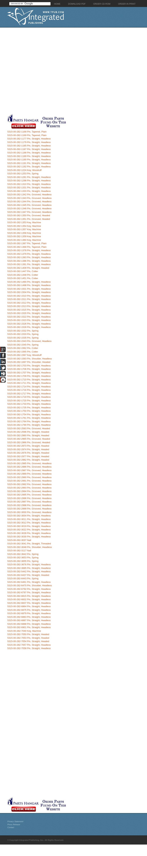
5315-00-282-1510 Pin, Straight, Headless (29, 295)
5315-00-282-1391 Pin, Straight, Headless (29, 264)
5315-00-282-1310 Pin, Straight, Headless (29, 184)
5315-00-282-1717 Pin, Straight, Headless (29, 393)
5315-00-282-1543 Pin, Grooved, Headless (29, 341)
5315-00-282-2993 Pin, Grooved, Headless (29, 487)
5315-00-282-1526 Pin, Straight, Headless (29, 323)
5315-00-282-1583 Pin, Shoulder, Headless (29, 358)
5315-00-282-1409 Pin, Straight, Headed (28, 268)
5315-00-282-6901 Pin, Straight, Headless (29, 627)
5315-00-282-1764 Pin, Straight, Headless (29, 421)
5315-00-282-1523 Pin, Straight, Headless (29, 320)
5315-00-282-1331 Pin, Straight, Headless (29, 187)
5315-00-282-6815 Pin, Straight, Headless (29, 596)
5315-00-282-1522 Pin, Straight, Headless (29, 316)
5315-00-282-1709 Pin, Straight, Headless (29, 376)
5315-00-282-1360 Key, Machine (24, 240)
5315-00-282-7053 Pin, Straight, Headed (28, 638)
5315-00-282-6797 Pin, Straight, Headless (29, 592)
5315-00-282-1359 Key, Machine (24, 236)
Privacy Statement (15, 821)
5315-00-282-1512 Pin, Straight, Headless (29, 302)
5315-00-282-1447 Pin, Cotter (22, 271)
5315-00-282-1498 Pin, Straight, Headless (29, 285)
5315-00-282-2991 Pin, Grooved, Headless (29, 480)
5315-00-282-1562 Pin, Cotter (22, 348)
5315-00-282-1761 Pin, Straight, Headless (29, 418)
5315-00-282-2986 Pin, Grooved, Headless (29, 466)
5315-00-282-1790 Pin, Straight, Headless (29, 425)
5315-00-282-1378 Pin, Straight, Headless (29, 250)
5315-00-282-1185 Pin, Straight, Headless (29, 145)
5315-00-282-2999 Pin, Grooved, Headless (29, 508)
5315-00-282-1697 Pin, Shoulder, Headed (28, 362)
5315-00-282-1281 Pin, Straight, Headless (29, 177)
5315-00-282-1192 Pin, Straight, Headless (29, 166)
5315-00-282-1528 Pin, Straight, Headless (29, 327)
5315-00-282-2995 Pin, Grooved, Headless (29, 494)
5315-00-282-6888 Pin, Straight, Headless (29, 624)
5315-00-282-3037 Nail (19, 540)
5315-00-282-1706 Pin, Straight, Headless (29, 369)
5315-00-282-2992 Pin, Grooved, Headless (29, 484)
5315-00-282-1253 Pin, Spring (22, 173)
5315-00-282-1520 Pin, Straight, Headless (29, 313)
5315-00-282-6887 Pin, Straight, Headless (29, 620)
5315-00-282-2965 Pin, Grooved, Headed (28, 438)
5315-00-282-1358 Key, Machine (24, 233)
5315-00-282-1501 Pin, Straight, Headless (29, 288)
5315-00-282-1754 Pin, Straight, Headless (29, 414)
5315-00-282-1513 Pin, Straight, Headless (29, 306)
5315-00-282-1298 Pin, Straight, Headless (29, 180)
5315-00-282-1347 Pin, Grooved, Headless (29, 212)
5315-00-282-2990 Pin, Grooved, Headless (29, 477)
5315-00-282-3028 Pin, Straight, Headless (29, 533)
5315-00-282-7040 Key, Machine (24, 631)
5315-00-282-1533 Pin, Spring (22, 334)
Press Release (13, 824)
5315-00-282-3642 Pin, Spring (22, 554)
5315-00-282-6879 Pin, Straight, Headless (29, 613)
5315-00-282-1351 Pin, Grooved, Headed (28, 219)
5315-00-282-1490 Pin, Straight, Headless (29, 282)
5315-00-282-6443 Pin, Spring (22, 578)
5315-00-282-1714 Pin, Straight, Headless (29, 386)
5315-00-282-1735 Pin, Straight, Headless (29, 407)
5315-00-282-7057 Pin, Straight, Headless (29, 645)
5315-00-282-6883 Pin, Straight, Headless (29, 617)
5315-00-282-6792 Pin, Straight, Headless (29, 589)
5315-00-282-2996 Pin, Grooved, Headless (29, 498)
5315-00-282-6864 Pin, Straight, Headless (29, 606)
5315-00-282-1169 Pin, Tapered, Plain (26, 135)
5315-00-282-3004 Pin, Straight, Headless (29, 515)
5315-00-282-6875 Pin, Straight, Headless (29, 610)
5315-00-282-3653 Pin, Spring (22, 557)
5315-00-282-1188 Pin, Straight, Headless (29, 152)
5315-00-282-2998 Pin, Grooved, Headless (29, 505)
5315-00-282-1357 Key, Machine (24, 229)
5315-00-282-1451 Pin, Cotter (22, 278)
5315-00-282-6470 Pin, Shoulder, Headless (29, 585)
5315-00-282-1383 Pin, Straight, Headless (29, 257)
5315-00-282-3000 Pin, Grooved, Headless (29, 512)
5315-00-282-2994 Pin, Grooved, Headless (29, 491)
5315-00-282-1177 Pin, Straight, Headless (29, 138)
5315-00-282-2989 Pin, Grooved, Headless (29, 473)
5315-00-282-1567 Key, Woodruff (24, 355)
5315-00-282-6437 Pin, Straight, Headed (28, 575)
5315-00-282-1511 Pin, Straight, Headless (29, 299)
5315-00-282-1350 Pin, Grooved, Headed (28, 215)
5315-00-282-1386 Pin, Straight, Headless (29, 261)
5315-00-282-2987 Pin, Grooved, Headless (29, 470)
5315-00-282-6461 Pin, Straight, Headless (29, 582)
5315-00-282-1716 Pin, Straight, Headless (29, 390)
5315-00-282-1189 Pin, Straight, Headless (29, 156)
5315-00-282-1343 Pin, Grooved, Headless (29, 198)
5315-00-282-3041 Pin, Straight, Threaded (29, 543)
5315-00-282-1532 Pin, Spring (22, 330)
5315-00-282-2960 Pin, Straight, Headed (28, 435)
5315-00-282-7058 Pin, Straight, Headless (29, 648)
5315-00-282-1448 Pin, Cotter (22, 275)
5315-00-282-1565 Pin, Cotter (22, 351)
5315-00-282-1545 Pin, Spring (22, 344)
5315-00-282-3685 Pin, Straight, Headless (29, 568)
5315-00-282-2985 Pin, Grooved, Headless (29, 463)
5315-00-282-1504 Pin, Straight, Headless (29, 292)
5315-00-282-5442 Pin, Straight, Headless (29, 571)
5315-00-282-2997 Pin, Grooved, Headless (29, 501)
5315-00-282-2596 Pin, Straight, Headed (28, 432)
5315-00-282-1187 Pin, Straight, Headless (29, 149)
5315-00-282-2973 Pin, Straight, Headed (28, 445)
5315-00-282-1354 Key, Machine (24, 226)
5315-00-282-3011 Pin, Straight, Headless (29, 519)
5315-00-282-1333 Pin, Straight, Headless (29, 191)
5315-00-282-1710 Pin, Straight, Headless (29, 379)
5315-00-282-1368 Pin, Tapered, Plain (26, 247)
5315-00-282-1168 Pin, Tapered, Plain (26, 131)
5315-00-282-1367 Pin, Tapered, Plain (26, 243)
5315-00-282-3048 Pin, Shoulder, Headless (29, 547)
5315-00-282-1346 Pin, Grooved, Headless (29, 208)
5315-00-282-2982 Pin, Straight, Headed (28, 459)
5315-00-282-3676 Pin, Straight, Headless (29, 564)
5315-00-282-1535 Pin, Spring (22, 337)
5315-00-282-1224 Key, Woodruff (24, 170)
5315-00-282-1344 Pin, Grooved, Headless (29, 201)
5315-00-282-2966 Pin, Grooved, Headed (28, 442)
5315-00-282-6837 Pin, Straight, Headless (29, 603)
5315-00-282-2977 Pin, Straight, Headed (28, 456)
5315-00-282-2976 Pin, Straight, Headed (28, 452)
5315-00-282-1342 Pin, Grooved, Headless (29, 194)
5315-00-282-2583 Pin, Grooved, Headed (28, 428)
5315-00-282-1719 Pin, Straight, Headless (29, 397)
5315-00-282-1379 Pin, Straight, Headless (29, 254)
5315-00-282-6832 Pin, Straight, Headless (29, 599)
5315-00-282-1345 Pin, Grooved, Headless (29, 205)
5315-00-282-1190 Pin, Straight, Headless (29, 159)
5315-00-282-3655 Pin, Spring (22, 561)
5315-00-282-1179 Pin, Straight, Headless (29, 142)
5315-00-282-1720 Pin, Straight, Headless (29, 400)
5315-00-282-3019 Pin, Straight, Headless (29, 526)
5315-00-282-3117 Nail (19, 550)
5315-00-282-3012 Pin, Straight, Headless (29, 522)
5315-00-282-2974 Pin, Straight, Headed (28, 449)
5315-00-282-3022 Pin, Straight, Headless (29, 529)
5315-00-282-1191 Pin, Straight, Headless (29, 163)
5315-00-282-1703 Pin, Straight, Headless (29, 365)
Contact (10, 827)
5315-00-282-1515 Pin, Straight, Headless (29, 309)
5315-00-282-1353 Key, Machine (24, 222)
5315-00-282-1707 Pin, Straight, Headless (29, 372)
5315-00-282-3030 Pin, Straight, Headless (29, 536)
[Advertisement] (43, 71)
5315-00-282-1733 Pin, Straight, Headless (29, 404)
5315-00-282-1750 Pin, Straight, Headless (29, 411)
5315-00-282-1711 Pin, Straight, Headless (29, 383)
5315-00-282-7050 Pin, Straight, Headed (28, 634)
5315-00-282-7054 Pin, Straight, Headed (28, 641)
